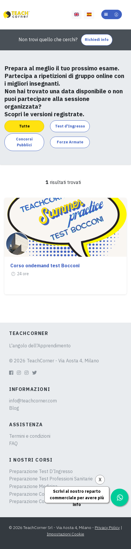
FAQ (13, 443)
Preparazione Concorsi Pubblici (42, 494)
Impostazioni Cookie (65, 534)
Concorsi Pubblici (24, 142)
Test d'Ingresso (70, 126)
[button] (111, 14)
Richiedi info (97, 39)
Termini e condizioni (29, 436)
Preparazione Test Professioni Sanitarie (51, 479)
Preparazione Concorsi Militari (41, 501)
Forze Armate (70, 142)
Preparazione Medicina (33, 486)
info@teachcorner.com (33, 401)
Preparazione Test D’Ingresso (41, 471)
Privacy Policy (107, 527)
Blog (14, 408)
